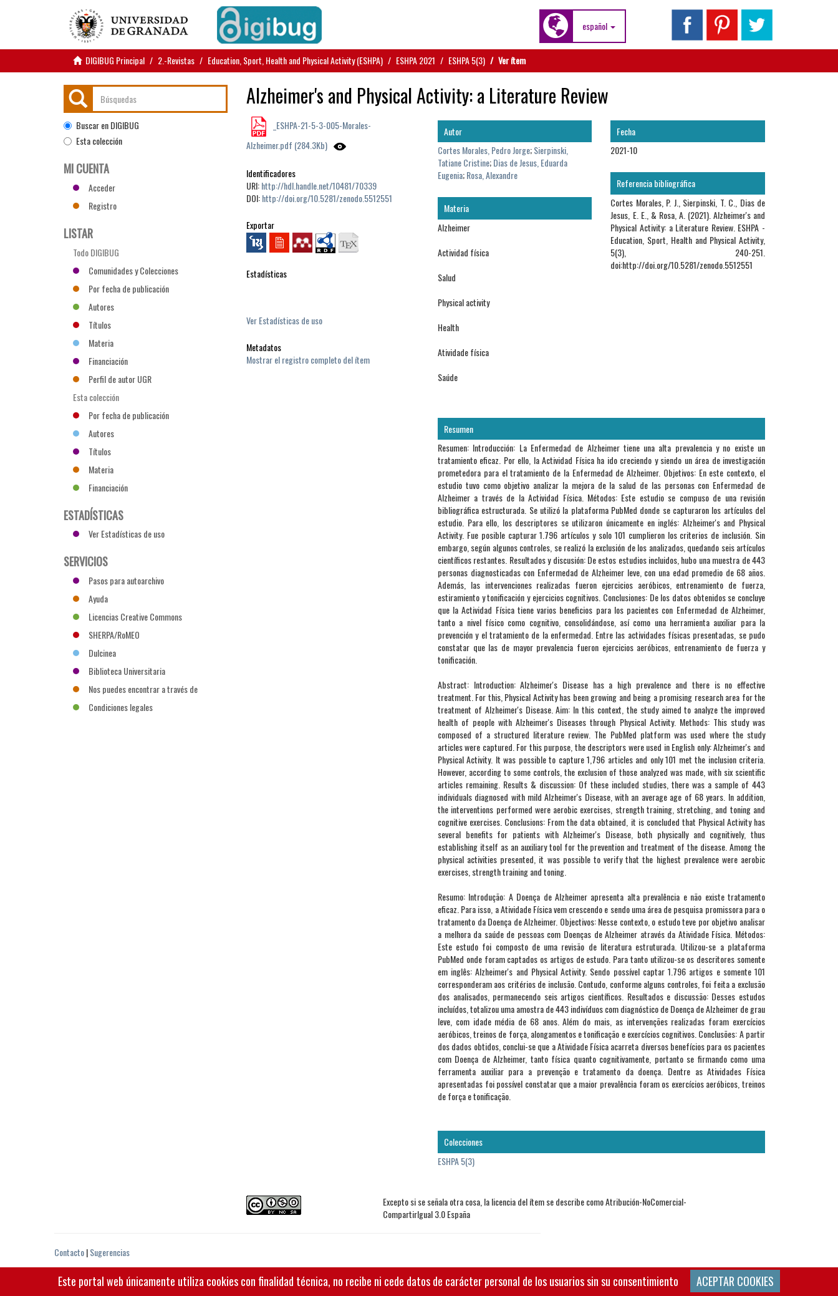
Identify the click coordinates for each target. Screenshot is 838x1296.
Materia (93, 342)
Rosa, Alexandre (492, 174)
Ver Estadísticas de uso (284, 320)
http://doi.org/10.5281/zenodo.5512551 (327, 198)
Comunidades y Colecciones (125, 270)
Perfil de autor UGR (112, 378)
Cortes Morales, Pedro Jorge (484, 150)
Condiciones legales (113, 706)
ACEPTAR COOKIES (735, 1281)
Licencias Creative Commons (127, 616)
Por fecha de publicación (121, 288)
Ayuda (90, 598)
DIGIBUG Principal (115, 60)
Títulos (92, 324)
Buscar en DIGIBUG (101, 125)
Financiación (100, 360)
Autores (93, 306)
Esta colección (93, 141)
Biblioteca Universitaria (119, 670)
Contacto (69, 1252)
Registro (95, 205)
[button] (599, 26)
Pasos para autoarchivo (118, 580)
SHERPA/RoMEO (106, 634)
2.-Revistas (176, 60)
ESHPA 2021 (415, 60)
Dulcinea (94, 652)
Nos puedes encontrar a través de (135, 688)
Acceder (94, 187)
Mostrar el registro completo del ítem (308, 359)
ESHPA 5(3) (466, 60)
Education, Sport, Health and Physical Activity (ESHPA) (295, 60)
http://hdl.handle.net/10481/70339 (319, 185)
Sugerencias (110, 1252)
